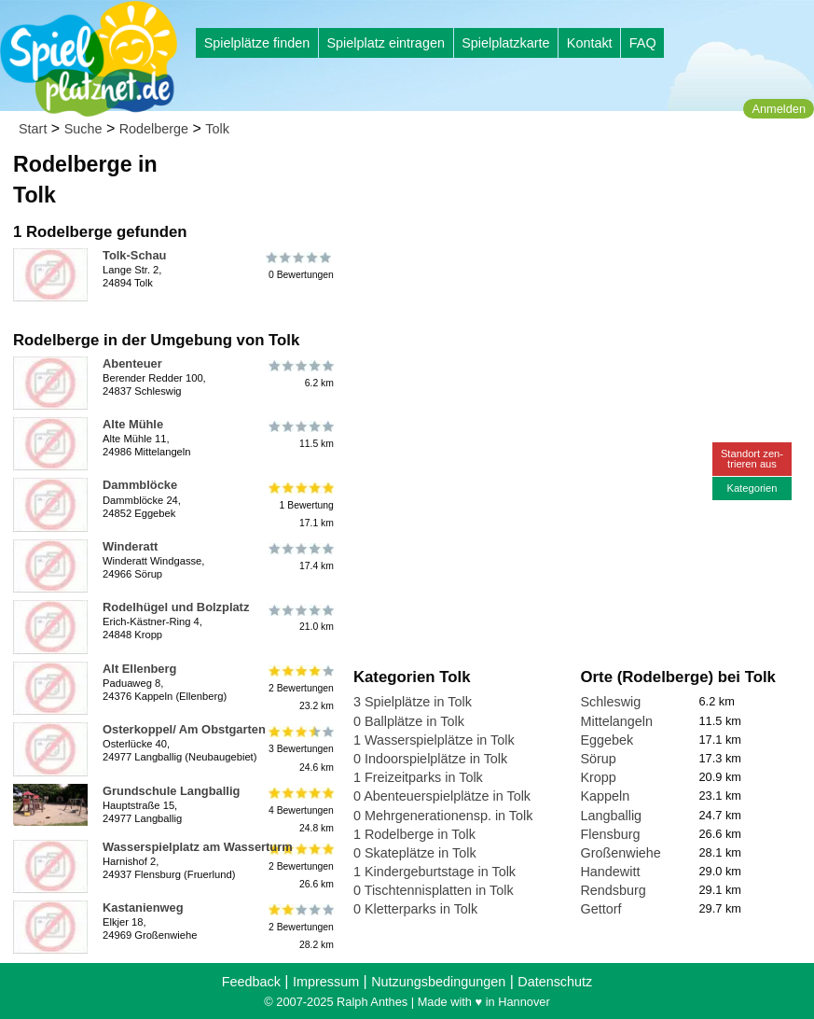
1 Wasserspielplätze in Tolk (434, 740)
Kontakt (590, 42)
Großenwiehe (620, 852)
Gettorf (600, 908)
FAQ (642, 42)
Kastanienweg (143, 907)
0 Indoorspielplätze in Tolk (430, 758)
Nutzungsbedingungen (438, 981)
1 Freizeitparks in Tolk (418, 777)
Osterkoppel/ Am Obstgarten (184, 729)
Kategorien (751, 488)
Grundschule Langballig (171, 791)
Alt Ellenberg (139, 669)
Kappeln (604, 796)
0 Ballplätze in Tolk (408, 721)
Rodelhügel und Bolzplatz (176, 607)
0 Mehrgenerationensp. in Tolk (443, 815)
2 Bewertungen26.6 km (300, 866)
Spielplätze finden (257, 42)
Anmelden (779, 109)
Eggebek (606, 740)
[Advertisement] (565, 177)
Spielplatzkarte (505, 42)
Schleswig (610, 701)
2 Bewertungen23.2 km (300, 688)
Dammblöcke (140, 485)
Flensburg (610, 834)
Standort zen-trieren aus (752, 458)
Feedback (251, 981)
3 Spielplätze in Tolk (412, 701)
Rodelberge (153, 128)
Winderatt (130, 546)
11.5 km (300, 435)
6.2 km (300, 374)
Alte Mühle (133, 424)
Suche (83, 128)
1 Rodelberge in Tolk (414, 834)
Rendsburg (612, 890)
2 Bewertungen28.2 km (300, 927)
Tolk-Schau (134, 255)
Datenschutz (554, 981)
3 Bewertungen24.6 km (300, 749)
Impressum (326, 981)
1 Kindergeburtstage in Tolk (434, 871)
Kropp (597, 777)
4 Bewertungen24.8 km (300, 810)
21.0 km (300, 618)
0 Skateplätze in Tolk (414, 852)
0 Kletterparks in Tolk (415, 908)
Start (33, 128)
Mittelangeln (616, 721)
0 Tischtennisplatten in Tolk (433, 890)
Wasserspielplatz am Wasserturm (198, 847)
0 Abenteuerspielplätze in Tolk (442, 796)
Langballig (611, 815)
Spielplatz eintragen (385, 42)
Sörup (597, 758)
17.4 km (300, 557)
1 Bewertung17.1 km (300, 504)
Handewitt (610, 871)
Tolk (217, 128)
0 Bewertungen (300, 266)
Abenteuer (132, 363)
